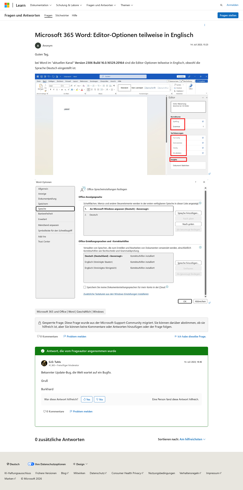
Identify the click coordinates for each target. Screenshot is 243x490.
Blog (63, 473)
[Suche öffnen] (221, 5)
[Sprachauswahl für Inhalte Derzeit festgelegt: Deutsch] (13, 464)
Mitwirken (79, 473)
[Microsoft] (7, 5)
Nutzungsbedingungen (161, 473)
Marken (9, 478)
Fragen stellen (228, 15)
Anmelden (232, 5)
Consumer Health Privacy (126, 473)
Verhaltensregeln (189, 473)
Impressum (212, 473)
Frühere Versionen (46, 473)
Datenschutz (97, 473)
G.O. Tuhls (55, 362)
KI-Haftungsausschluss (18, 473)
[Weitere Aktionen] (204, 25)
